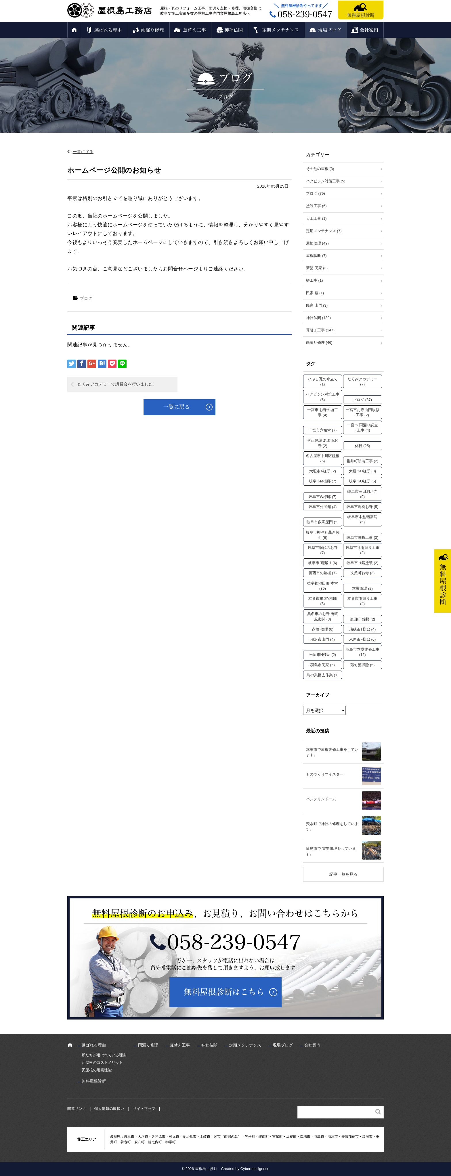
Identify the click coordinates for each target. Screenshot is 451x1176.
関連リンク (76, 1108)
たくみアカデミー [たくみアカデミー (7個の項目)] (362, 381)
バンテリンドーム (321, 799)
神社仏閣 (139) (318, 318)
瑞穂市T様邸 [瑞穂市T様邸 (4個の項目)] (362, 629)
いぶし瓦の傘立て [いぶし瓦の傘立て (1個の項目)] (323, 381)
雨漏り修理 (152, 30)
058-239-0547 (234, 942)
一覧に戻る (83, 151)
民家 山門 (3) (317, 305)
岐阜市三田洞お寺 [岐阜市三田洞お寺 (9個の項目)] (362, 494)
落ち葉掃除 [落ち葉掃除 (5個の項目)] (362, 665)
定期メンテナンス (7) (324, 231)
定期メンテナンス (280, 30)
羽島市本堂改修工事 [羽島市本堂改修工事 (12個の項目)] (362, 652)
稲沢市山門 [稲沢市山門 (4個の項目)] (322, 639)
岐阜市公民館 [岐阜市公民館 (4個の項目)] (323, 507)
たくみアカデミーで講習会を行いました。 (117, 384)
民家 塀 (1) (315, 293)
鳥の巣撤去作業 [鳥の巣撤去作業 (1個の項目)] (323, 675)
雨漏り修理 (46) (319, 342)
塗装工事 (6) (316, 206)
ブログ (86, 298)
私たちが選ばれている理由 (104, 1055)
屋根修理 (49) (317, 243)
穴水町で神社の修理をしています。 (332, 826)
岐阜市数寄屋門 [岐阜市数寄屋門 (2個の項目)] (323, 522)
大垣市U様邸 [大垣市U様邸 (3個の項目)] (362, 471)
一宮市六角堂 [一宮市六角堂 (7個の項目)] (323, 430)
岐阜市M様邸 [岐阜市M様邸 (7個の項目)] (322, 481)
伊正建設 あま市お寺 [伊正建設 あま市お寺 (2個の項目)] (322, 443)
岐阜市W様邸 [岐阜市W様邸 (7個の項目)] (323, 497)
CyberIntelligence (254, 1169)
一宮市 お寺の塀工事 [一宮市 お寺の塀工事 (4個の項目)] (322, 412)
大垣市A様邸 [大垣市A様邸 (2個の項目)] (322, 471)
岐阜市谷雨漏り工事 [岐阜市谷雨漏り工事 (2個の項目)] (362, 550)
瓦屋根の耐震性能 (97, 1070)
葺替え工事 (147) (320, 330)
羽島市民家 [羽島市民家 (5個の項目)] (322, 665)
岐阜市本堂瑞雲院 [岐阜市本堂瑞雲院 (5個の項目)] (362, 519)
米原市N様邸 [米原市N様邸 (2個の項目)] (322, 654)
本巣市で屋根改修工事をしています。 (332, 752)
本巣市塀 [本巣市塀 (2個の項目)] (362, 588)
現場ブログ (329, 30)
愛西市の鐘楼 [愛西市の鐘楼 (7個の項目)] (323, 573)
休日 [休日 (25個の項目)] (362, 446)
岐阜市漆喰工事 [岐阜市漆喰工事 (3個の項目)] (363, 537)
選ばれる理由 (108, 30)
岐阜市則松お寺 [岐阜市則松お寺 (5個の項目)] (363, 507)
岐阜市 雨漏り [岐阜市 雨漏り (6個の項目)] (322, 563)
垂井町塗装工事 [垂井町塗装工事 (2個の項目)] (363, 461)
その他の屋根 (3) (320, 169)
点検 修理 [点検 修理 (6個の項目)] (322, 629)
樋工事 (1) (314, 280)
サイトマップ (144, 1108)
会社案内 (369, 30)
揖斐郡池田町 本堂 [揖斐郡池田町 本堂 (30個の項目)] (322, 586)
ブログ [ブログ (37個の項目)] (362, 400)
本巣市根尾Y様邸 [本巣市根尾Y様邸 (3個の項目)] (322, 601)
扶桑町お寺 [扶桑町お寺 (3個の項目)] (362, 573)
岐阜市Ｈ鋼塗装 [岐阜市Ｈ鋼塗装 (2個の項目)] (363, 563)
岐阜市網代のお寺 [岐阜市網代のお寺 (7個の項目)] (323, 550)
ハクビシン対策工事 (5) (325, 181)
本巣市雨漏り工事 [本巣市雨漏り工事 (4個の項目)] (362, 601)
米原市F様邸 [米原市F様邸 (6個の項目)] (362, 639)
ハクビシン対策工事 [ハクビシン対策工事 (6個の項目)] (322, 397)
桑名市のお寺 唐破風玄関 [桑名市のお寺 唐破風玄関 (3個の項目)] (322, 616)
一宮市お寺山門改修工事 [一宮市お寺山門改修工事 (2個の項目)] (362, 412)
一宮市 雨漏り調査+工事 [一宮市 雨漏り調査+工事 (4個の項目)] (362, 427)
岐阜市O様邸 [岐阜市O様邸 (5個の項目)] (362, 481)
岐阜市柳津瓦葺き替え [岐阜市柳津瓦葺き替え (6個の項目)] (322, 535)
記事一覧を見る (343, 874)
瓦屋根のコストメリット (102, 1062)
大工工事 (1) (316, 218)
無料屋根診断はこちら (224, 992)
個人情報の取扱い (109, 1108)
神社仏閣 (233, 30)
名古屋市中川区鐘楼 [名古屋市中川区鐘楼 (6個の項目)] (322, 458)
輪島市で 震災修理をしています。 (331, 851)
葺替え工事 (194, 30)
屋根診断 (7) (316, 255)
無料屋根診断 (360, 15)
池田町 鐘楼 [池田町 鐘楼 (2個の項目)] (362, 619)
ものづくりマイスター (324, 774)
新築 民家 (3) (317, 268)
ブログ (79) (315, 193)
